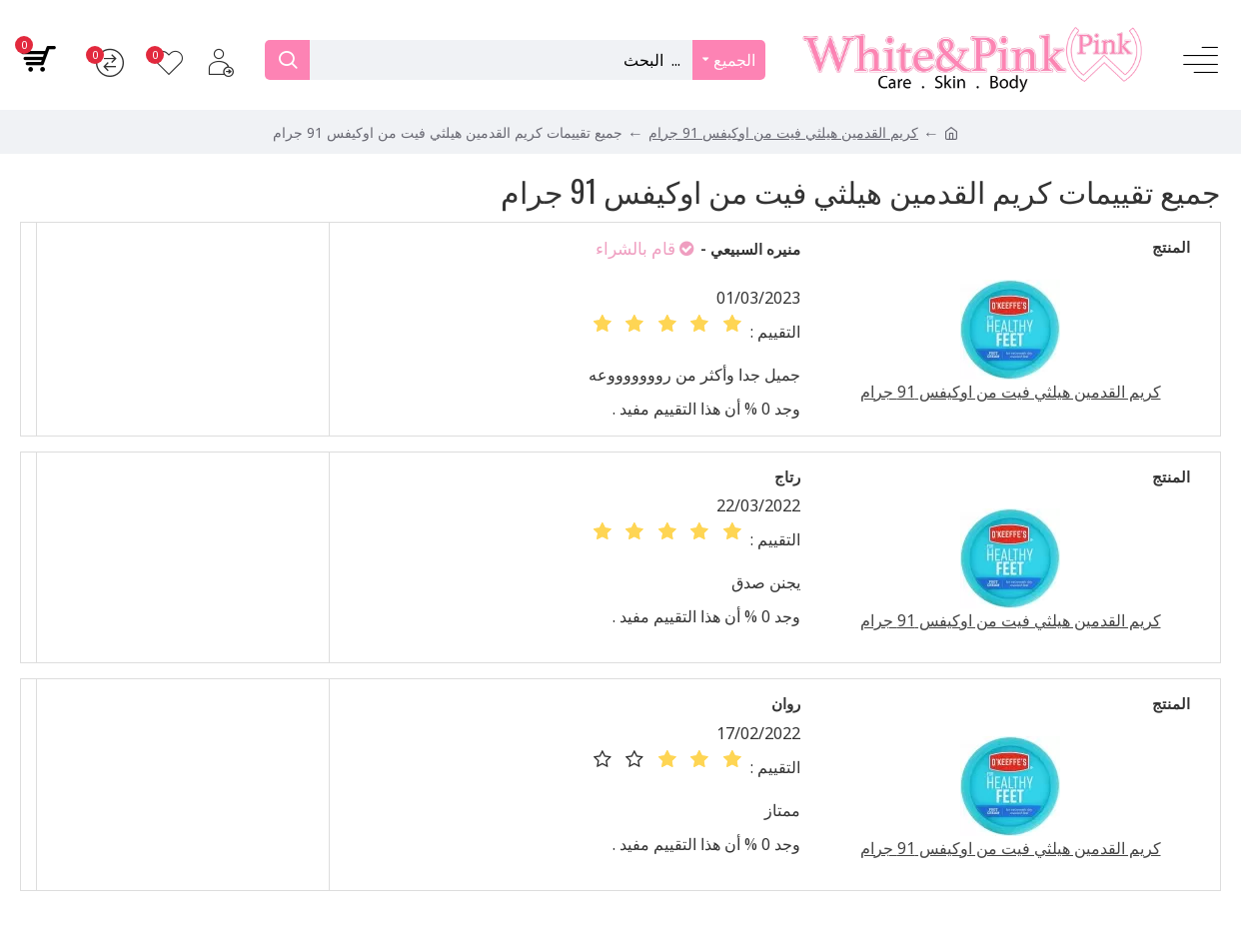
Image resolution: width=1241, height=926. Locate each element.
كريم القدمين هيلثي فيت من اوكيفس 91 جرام (783, 132)
